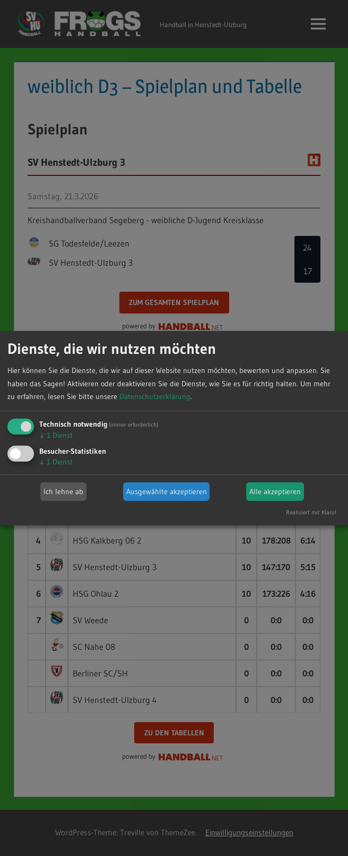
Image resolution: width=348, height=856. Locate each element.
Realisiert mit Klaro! (311, 512)
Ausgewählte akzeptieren (166, 491)
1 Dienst (56, 435)
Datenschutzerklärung (154, 396)
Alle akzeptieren (275, 491)
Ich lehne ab (63, 491)
